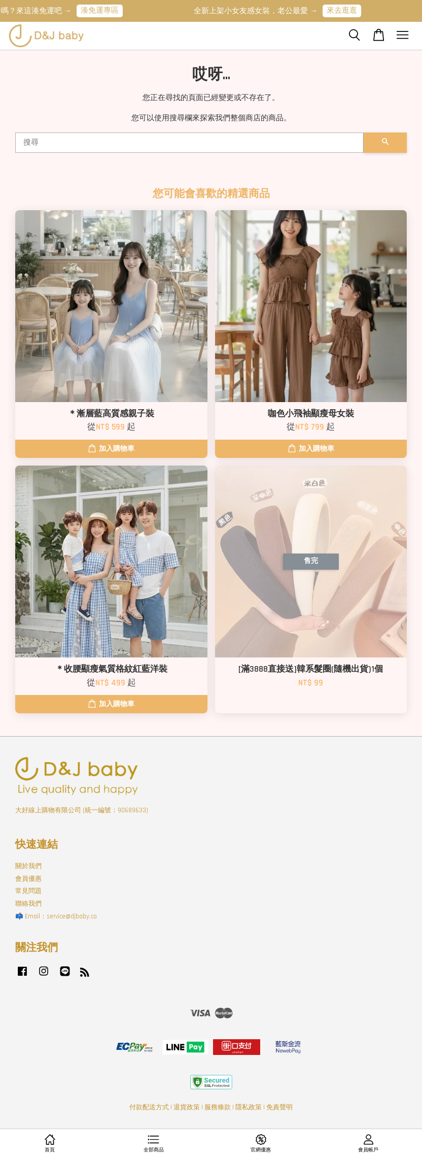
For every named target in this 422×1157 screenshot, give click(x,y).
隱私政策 (248, 1107)
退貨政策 (186, 1107)
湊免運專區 (105, 10)
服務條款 (217, 1107)
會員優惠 (28, 879)
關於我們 (28, 866)
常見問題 (28, 891)
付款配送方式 (149, 1107)
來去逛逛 (347, 10)
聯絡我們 (28, 904)
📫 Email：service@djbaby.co (56, 916)
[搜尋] (189, 143)
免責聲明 (279, 1107)
